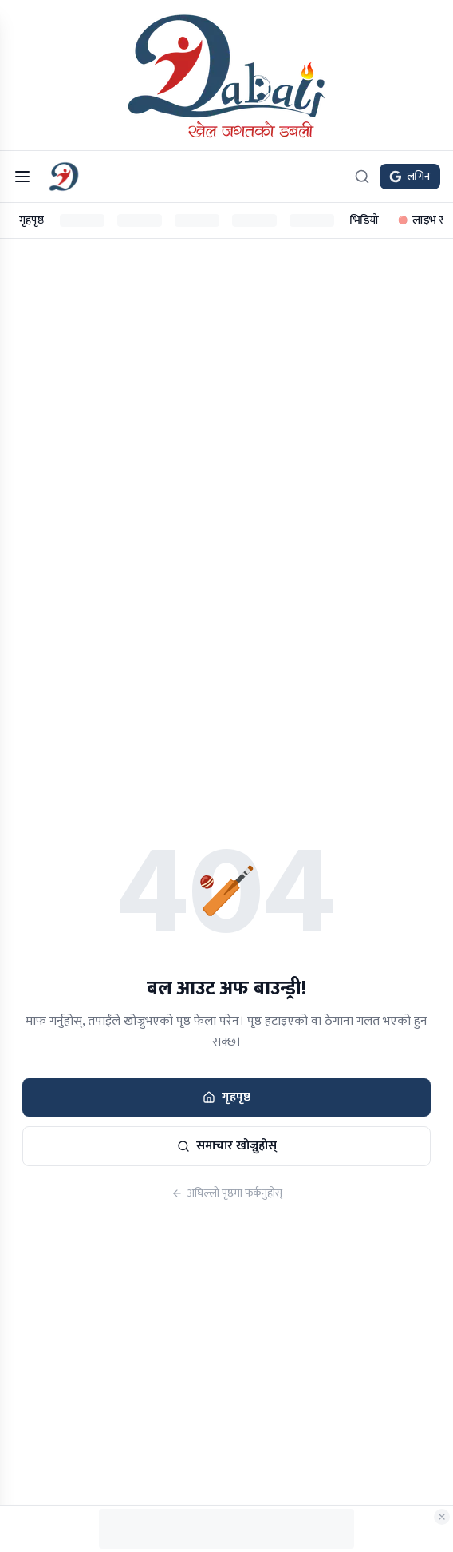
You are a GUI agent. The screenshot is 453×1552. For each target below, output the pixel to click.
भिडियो (364, 220)
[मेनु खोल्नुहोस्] (22, 177)
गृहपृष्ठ (31, 220)
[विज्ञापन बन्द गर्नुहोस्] (442, 1517)
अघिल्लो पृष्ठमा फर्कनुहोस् (226, 1193)
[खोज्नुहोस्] (362, 176)
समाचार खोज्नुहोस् (227, 1146)
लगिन (410, 176)
